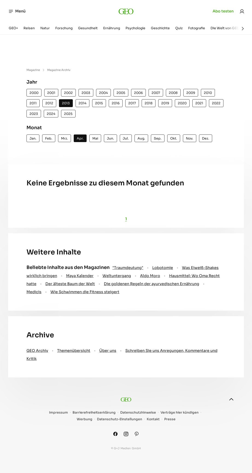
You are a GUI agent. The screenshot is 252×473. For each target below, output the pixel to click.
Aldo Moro (150, 275)
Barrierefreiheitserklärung (94, 413)
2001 (51, 93)
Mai (95, 138)
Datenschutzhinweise (138, 413)
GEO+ (13, 28)
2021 (199, 103)
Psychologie (135, 28)
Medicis (33, 291)
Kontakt (153, 419)
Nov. (189, 138)
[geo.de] (126, 11)
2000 (33, 93)
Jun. (110, 138)
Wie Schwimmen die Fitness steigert (84, 291)
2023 (33, 114)
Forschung (64, 28)
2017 (132, 103)
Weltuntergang (117, 275)
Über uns (107, 350)
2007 (156, 93)
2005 (121, 93)
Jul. (126, 138)
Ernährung (111, 28)
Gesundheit (88, 28)
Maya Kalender (80, 275)
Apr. (80, 138)
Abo (223, 11)
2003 (86, 93)
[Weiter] (242, 28)
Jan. (32, 138)
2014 (82, 103)
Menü (17, 11)
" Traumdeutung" (127, 267)
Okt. (173, 138)
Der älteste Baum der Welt (70, 283)
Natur (45, 28)
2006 (138, 93)
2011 (33, 103)
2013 (66, 103)
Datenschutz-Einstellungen (119, 419)
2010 (208, 93)
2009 (190, 93)
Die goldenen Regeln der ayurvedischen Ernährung (151, 283)
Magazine (33, 70)
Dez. (205, 138)
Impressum (58, 413)
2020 (182, 103)
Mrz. (64, 138)
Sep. (157, 138)
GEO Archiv (37, 350)
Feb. (48, 138)
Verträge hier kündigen (180, 413)
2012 (49, 103)
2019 (165, 103)
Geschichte (160, 28)
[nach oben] (231, 399)
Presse (170, 419)
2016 (116, 103)
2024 (51, 114)
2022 (216, 103)
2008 (173, 93)
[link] (241, 11)
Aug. (141, 138)
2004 (103, 93)
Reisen (29, 28)
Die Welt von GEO (225, 28)
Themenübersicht (73, 350)
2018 (148, 103)
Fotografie (196, 28)
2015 (99, 103)
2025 (68, 114)
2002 (68, 93)
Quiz (179, 28)
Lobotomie (162, 267)
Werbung (84, 419)
